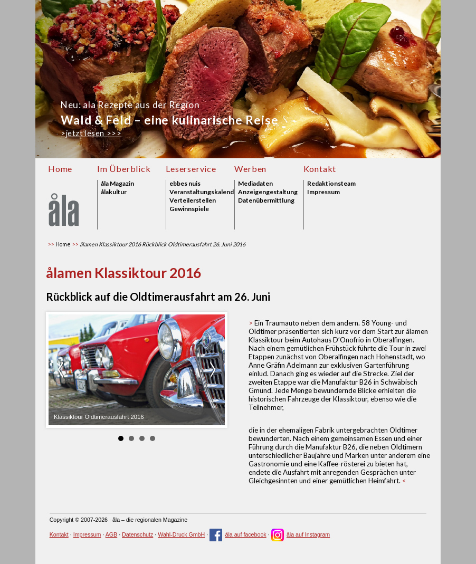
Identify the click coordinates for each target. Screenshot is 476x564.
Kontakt (320, 169)
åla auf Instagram (300, 534)
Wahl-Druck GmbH (181, 534)
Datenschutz (137, 534)
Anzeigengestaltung (268, 192)
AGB (112, 534)
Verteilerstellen (192, 200)
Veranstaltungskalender (201, 192)
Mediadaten (255, 183)
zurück (62, 369)
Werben (250, 169)
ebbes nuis (185, 183)
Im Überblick (124, 169)
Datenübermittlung (266, 200)
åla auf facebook (238, 534)
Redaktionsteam (331, 183)
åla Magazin (117, 183)
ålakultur (114, 192)
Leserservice (191, 169)
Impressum (323, 192)
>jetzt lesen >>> (91, 133)
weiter (211, 369)
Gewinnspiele (189, 209)
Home (60, 169)
